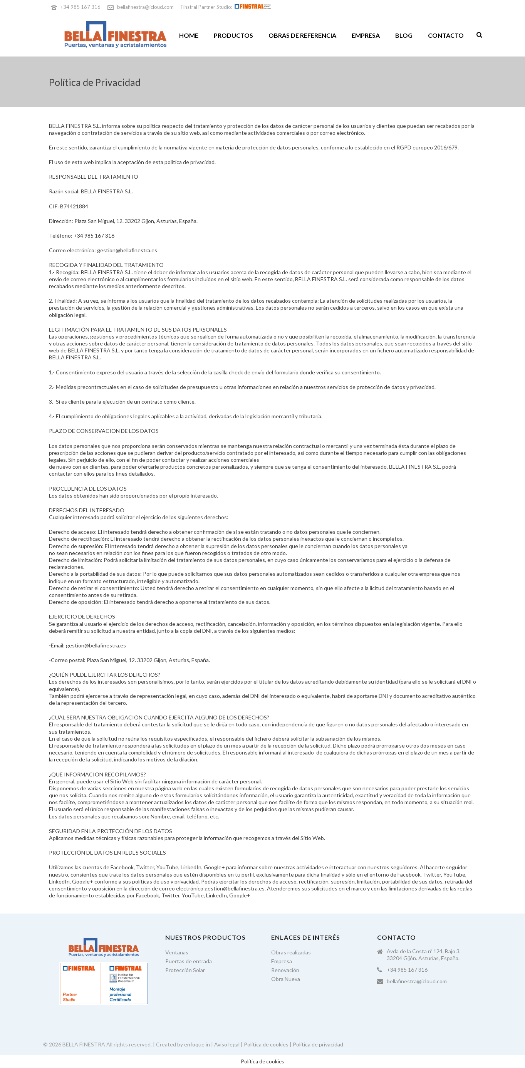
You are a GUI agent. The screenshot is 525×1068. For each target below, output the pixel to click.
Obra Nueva (285, 979)
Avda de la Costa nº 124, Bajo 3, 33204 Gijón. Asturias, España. (424, 954)
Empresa (366, 35)
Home (188, 35)
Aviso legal (227, 1044)
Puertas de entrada (188, 961)
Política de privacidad (318, 1044)
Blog (404, 35)
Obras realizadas (291, 952)
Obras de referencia (302, 35)
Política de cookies (266, 1044)
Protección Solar (185, 970)
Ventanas (176, 952)
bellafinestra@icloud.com (145, 7)
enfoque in (197, 1044)
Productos (233, 35)
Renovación (285, 970)
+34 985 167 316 (80, 7)
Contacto (446, 35)
